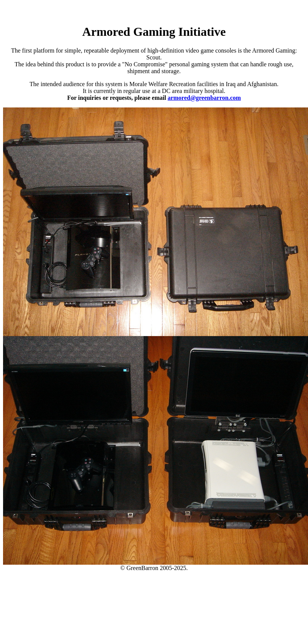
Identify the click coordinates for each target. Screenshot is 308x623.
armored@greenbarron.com (204, 97)
